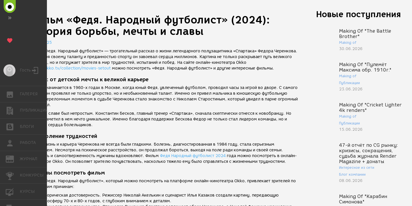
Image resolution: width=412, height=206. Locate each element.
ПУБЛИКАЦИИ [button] (13, 110)
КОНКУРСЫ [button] (13, 175)
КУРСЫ (13, 191)
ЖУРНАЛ (13, 159)
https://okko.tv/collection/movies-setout (69, 68)
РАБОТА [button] (13, 143)
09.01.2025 (40, 42)
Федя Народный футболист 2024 (193, 155)
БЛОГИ (13, 126)
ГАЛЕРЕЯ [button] (13, 94)
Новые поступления (358, 14)
